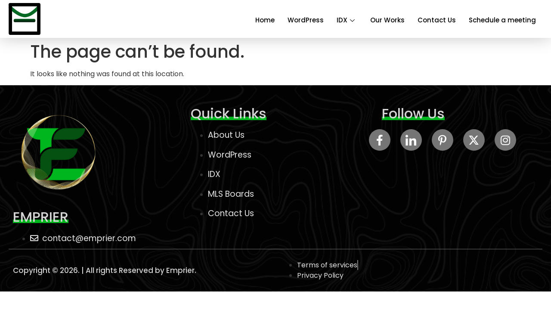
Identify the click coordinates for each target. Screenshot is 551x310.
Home (265, 20)
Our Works (387, 20)
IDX (346, 20)
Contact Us (437, 20)
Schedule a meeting (502, 20)
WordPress (306, 20)
